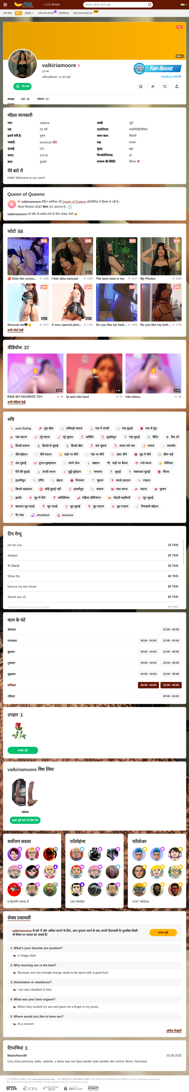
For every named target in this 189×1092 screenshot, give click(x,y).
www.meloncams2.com (43, 1079)
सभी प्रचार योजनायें (47, 13)
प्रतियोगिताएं (64, 13)
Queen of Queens (74, 201)
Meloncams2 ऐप (84, 13)
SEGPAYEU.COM (81, 1079)
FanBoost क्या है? (171, 76)
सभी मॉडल (7, 13)
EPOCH (65, 1079)
